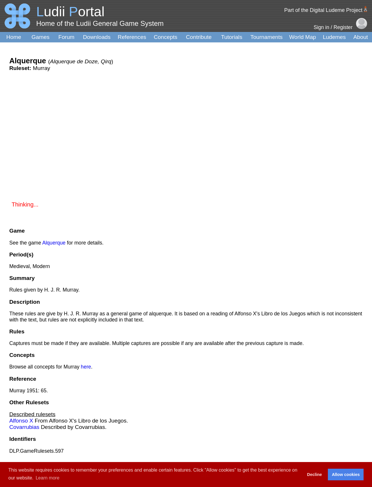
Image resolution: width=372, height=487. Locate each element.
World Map (302, 37)
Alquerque (53, 243)
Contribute (199, 37)
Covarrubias (24, 427)
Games (41, 37)
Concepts (165, 37)
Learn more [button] (48, 477)
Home (13, 37)
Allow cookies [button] (346, 474)
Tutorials (231, 37)
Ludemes (334, 37)
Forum (66, 37)
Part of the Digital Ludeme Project (323, 10)
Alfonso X (21, 421)
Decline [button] (314, 474)
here (86, 367)
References (132, 37)
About (360, 37)
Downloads (97, 37)
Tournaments (266, 37)
